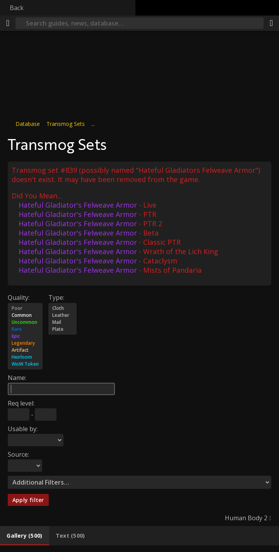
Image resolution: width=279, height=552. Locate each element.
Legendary (25, 343)
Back (17, 7)
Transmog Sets (65, 123)
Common (25, 315)
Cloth (62, 308)
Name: (17, 377)
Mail (62, 322)
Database (27, 123)
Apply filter (28, 500)
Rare (25, 329)
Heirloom (25, 357)
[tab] (24, 535)
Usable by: (23, 429)
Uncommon (25, 322)
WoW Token (25, 364)
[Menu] (7, 23)
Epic (25, 336)
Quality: (18, 297)
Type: (56, 297)
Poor (25, 308)
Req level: (21, 403)
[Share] (271, 23)
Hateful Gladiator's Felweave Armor (78, 205)
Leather (62, 315)
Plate (62, 329)
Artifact (25, 350)
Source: (18, 454)
